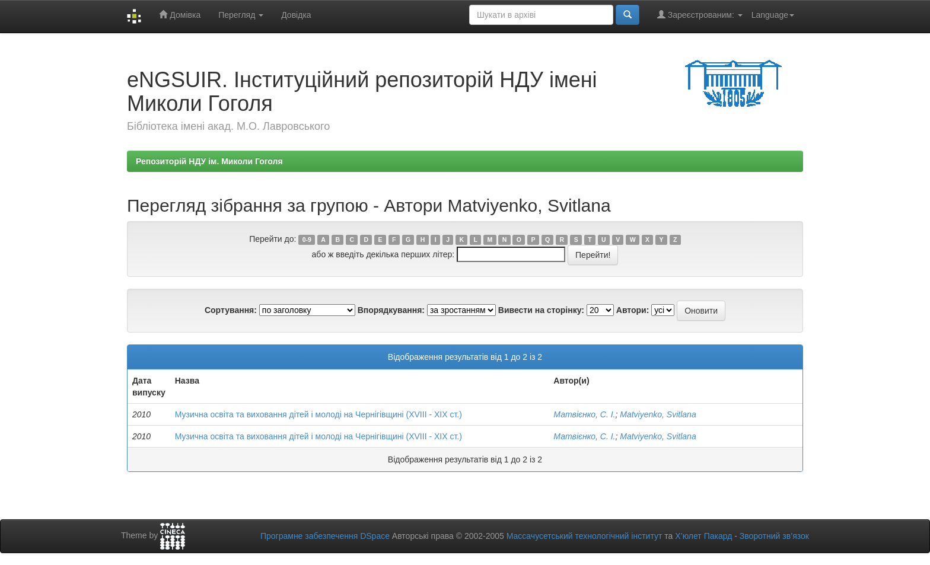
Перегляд (240, 15)
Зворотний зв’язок (774, 536)
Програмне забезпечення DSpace (325, 536)
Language (772, 15)
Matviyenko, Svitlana (658, 414)
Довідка (296, 15)
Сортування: (231, 310)
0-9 (306, 239)
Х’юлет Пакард (703, 536)
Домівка (179, 14)
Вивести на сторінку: (541, 310)
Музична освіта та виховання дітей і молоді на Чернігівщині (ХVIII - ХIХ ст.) (318, 414)
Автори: (632, 310)
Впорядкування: (391, 310)
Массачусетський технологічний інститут (585, 536)
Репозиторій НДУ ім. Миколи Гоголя (209, 161)
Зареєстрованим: (700, 14)
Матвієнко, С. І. (584, 414)
